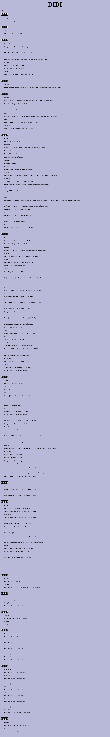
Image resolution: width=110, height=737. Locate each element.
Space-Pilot (7, 181)
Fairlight (22, 128)
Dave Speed (7, 240)
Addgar (6, 302)
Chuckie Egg (8, 184)
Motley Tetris (8, 533)
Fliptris (6, 147)
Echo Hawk (7, 296)
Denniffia (7, 262)
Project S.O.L (8, 278)
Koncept (6, 420)
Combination (8, 473)
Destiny (6, 250)
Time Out (7, 345)
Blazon (22, 33)
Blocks (6, 110)
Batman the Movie (9, 489)
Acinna (6, 256)
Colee (6, 154)
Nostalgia (13, 21)
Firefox (6, 308)
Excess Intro (7, 74)
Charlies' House (8, 122)
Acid (5, 65)
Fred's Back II (8, 284)
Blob (5, 355)
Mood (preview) (9, 333)
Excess (26, 74)
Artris (6, 405)
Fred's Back (7, 324)
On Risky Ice (35, 122)
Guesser (6, 396)
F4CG (28, 110)
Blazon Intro (7, 33)
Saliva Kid (7, 557)
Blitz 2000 (7, 508)
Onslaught (48, 87)
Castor (6, 457)
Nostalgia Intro (8, 194)
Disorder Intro (8, 221)
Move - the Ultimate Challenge (13, 542)
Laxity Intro (7, 47)
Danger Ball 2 (8, 389)
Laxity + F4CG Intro (10, 349)
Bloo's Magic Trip (9, 53)
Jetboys (6, 191)
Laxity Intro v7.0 (9, 526)
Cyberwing (7, 87)
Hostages (7, 169)
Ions (5, 128)
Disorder (23, 221)
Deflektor (7, 206)
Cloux (6, 141)
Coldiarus (7, 383)
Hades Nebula (8, 175)
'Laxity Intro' (44, 59)
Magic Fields (8, 411)
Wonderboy (7, 227)
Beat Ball (7, 523)
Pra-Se (6, 454)
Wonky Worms (8, 367)
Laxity (26, 47)
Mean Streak (7, 116)
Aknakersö (7, 339)
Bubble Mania (8, 548)
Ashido (6, 448)
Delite (6, 361)
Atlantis (19, 399)
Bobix (6, 318)
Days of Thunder (9, 495)
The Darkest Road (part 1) (11, 442)
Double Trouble (8, 100)
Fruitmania (7, 290)
